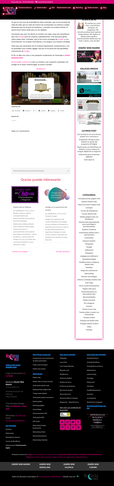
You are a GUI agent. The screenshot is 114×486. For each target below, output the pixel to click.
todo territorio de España (39, 457)
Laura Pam (63, 362)
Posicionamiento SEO (40, 413)
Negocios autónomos (89, 270)
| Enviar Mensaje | (27, 2)
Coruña (48, 454)
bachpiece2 (41, 69)
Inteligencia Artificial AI (89, 256)
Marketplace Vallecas (13, 437)
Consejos (48, 216)
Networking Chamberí (40, 440)
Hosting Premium (93, 358)
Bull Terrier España (66, 390)
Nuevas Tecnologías (89, 276)
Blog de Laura (64, 370)
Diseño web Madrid (21, 464)
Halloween (89, 250)
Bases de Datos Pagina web (89, 205)
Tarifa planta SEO (38, 417)
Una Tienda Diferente (67, 366)
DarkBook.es (64, 374)
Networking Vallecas (40, 436)
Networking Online (39, 432)
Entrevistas (89, 238)
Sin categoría (89, 303)
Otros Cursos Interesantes (89, 286)
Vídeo (89, 327)
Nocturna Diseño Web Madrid (50, 477)
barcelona (36, 454)
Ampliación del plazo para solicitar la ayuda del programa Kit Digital (89, 142)
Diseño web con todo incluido (43, 381)
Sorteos (89, 306)
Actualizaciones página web (89, 199)
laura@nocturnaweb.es (15, 421)
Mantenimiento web (64, 8)
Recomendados (21, 221)
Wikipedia (63, 358)
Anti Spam (90, 386)
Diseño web (37, 377)
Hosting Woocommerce (95, 366)
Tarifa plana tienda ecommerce (43, 397)
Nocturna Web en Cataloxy (69, 398)
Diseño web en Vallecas (22, 207)
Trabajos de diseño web (89, 321)
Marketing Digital (89, 259)
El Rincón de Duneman (67, 386)
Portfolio (9, 429)
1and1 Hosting (91, 374)
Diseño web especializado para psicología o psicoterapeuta (89, 224)
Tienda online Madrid (40, 393)
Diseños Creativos (19, 213)
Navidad (89, 267)
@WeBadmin (20, 211)
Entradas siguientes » (63, 251)
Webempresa (91, 370)
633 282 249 (17, 2)
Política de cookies (39, 369)
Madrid (29, 454)
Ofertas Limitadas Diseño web (89, 280)
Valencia (43, 454)
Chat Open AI (89, 160)
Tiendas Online (89, 317)
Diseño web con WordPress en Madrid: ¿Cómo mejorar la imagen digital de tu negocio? (89, 149)
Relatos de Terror (65, 382)
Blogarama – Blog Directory (69, 402)
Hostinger (90, 378)
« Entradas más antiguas (19, 251)
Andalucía (55, 454)
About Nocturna (65, 394)
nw (88, 408)
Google (21, 37)
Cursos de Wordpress (89, 211)
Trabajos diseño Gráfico (89, 324)
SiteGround (90, 382)
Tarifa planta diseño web (41, 385)
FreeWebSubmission (94, 390)
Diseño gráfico (37, 401)
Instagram (89, 253)
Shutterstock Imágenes (94, 402)
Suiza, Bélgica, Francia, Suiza (57, 457)
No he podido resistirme (20, 62)
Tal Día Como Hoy (89, 309)
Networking (89, 273)
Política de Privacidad (40, 365)
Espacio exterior (89, 241)
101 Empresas (91, 398)
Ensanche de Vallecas (79, 454)
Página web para (89, 289)
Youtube (89, 330)
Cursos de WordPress (13, 441)
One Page (89, 283)
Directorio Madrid (66, 378)
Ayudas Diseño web (89, 202)
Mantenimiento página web (42, 389)
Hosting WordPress (93, 362)
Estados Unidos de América (78, 457)
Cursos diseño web (89, 214)
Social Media (37, 409)
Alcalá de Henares (65, 454)
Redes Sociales (89, 300)
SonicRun (90, 394)
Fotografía (89, 244)
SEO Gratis (36, 421)
